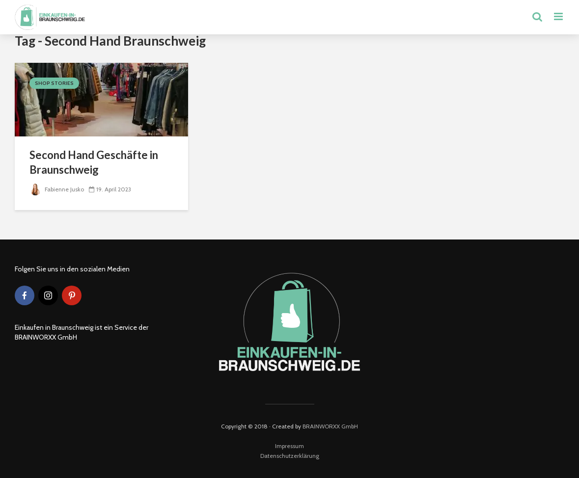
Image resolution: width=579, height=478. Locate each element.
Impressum (289, 446)
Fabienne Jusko (56, 189)
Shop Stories (54, 83)
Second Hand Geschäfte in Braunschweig (93, 162)
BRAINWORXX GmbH (330, 426)
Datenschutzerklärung (289, 455)
